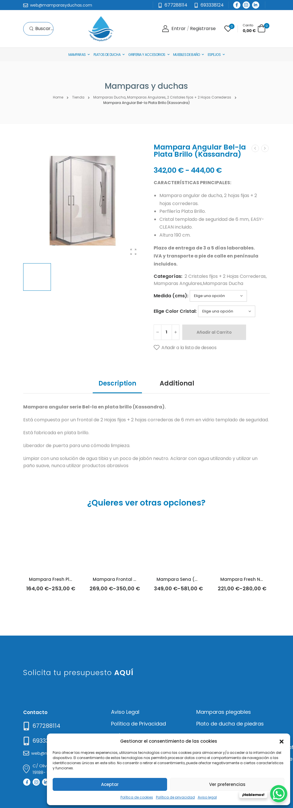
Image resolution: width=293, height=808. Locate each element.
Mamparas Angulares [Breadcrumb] (146, 97)
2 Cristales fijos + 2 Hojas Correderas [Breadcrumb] (199, 97)
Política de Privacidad (138, 723)
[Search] (41, 28)
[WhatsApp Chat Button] (278, 793)
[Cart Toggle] (254, 28)
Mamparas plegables (223, 711)
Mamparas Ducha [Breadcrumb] (109, 97)
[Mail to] (57, 5)
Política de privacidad (175, 797)
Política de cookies (136, 797)
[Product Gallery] (133, 251)
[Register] (203, 28)
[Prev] (255, 148)
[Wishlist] (228, 28)
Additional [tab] (177, 383)
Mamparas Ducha (223, 283)
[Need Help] (209, 5)
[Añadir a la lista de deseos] (185, 347)
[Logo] (101, 29)
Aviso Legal (125, 711)
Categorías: (168, 276)
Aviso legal (207, 797)
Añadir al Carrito (214, 332)
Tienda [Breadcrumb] (78, 97)
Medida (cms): (171, 295)
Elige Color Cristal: (175, 311)
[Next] (265, 148)
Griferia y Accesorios (146, 54)
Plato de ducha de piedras (230, 723)
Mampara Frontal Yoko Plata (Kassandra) (140, 579)
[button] (281, 741)
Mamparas (77, 54)
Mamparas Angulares (178, 283)
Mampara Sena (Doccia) (184, 579)
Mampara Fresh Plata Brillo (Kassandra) (74, 579)
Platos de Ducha (107, 54)
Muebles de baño (186, 54)
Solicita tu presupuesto (78, 673)
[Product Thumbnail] (82, 200)
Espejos (214, 54)
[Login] (174, 28)
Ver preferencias (227, 784)
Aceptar (110, 784)
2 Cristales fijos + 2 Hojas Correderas (225, 276)
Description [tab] (117, 383)
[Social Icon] (236, 5)
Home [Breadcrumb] (58, 97)
